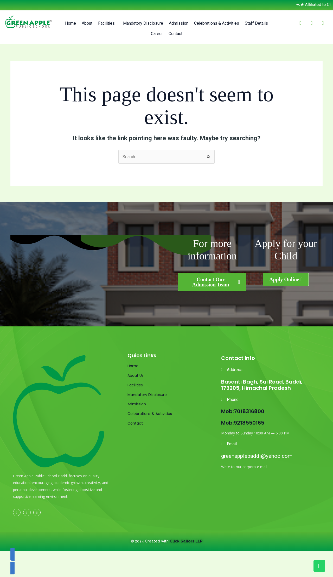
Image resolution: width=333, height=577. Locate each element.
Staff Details (256, 23)
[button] (107, 23)
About (87, 23)
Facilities (106, 23)
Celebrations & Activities (216, 23)
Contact (175, 33)
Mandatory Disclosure (143, 23)
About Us (135, 375)
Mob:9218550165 (242, 422)
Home (70, 23)
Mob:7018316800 (242, 411)
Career (157, 33)
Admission (178, 23)
